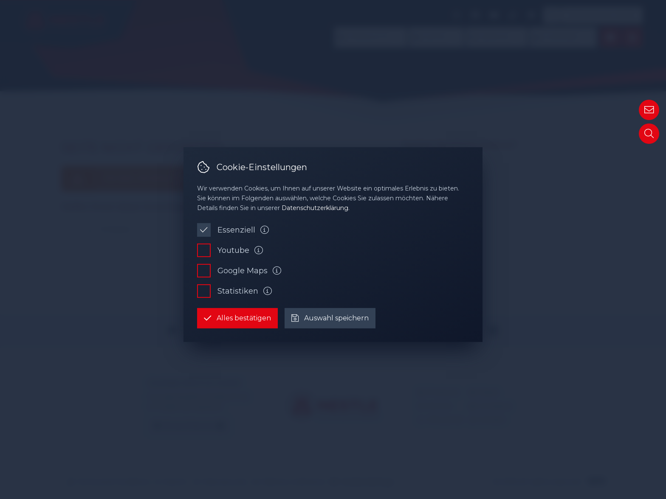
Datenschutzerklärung (315, 208)
